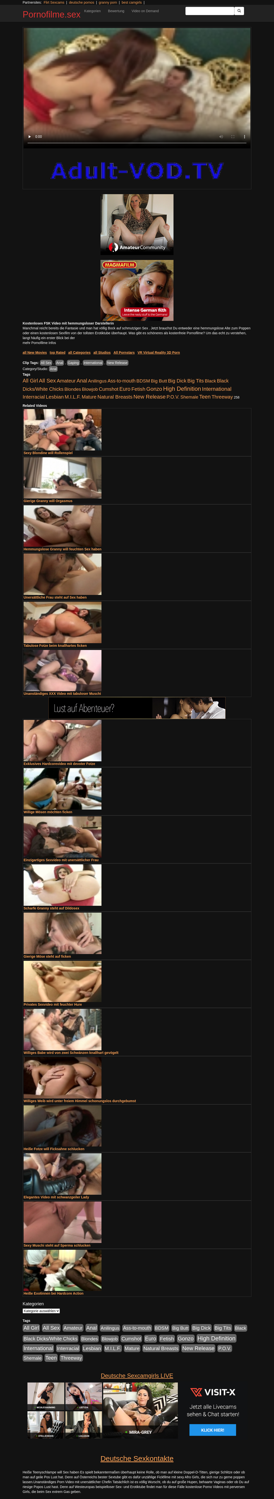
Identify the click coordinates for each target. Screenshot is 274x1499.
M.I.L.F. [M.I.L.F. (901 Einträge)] (73, 397)
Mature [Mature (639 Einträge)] (89, 397)
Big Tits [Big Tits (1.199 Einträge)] (195, 380)
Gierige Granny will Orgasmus (48, 501)
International (93, 363)
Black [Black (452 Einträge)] (210, 380)
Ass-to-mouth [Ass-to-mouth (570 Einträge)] (122, 380)
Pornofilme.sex (52, 14)
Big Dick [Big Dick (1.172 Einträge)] (177, 380)
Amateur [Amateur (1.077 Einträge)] (66, 380)
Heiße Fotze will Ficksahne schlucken (54, 1149)
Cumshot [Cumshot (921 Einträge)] (109, 389)
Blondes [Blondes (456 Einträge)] (72, 389)
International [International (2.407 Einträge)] (216, 389)
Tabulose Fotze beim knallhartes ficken (55, 646)
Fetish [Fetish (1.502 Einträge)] (138, 389)
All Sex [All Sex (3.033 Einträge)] (47, 381)
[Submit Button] (239, 11)
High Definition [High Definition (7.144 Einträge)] (182, 388)
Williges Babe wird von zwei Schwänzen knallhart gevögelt (71, 1053)
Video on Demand (145, 11)
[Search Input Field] (209, 11)
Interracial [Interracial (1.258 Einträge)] (34, 397)
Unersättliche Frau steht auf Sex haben (55, 597)
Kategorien (92, 11)
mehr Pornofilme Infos (39, 343)
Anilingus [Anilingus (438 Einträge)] (97, 380)
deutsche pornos (81, 2)
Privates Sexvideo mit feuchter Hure (53, 1004)
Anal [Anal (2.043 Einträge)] (82, 381)
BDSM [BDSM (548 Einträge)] (143, 380)
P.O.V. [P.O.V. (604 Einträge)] (173, 397)
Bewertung (116, 11)
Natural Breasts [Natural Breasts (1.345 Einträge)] (114, 397)
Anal (59, 363)
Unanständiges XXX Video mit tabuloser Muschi (62, 694)
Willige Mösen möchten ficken (48, 812)
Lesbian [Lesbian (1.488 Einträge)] (55, 397)
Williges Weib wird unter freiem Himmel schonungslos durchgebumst (80, 1101)
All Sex (46, 363)
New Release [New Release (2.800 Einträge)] (149, 397)
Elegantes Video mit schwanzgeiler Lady (56, 1197)
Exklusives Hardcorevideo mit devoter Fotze (59, 764)
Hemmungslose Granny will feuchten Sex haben (62, 549)
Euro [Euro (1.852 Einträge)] (124, 389)
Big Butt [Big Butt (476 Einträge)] (159, 380)
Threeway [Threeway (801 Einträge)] (222, 397)
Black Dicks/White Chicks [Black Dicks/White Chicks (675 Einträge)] (50, 1338)
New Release (117, 363)
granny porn (108, 2)
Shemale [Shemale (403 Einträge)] (189, 397)
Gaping (73, 363)
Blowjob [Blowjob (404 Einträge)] (90, 389)
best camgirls (132, 2)
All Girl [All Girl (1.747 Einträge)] (30, 381)
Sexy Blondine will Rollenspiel (48, 453)
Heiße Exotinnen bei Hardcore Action (53, 1293)
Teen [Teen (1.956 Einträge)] (205, 397)
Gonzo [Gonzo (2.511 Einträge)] (154, 389)
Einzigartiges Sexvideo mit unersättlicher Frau (61, 860)
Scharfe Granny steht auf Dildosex (51, 908)
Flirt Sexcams (54, 2)
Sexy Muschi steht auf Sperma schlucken (57, 1245)
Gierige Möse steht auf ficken (47, 956)
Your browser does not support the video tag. (137, 88)
